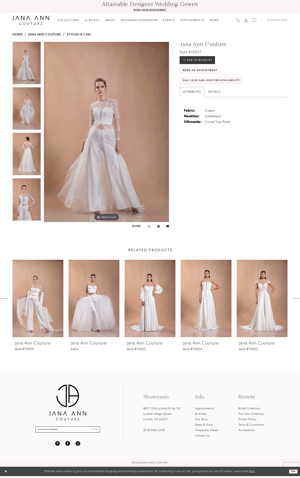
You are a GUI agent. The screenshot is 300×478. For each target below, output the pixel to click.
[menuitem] (68, 21)
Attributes (192, 99)
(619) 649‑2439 (154, 430)
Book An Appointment (205, 74)
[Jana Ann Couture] (30, 20)
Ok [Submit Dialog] (292, 473)
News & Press (203, 425)
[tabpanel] (26, 65)
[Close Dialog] (6, 473)
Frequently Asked (206, 430)
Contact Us (202, 436)
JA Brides (201, 414)
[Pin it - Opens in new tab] (158, 227)
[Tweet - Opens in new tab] (149, 227)
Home (17, 35)
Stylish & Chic (79, 35)
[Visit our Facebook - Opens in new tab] (67, 445)
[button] (246, 21)
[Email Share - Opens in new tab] (167, 227)
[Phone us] (276, 21)
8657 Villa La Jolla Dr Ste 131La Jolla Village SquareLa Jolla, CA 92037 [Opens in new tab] (162, 414)
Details (214, 99)
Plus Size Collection (251, 414)
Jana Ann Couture (44, 35)
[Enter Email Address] (67, 430)
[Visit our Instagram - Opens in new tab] (77, 445)
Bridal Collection (249, 409)
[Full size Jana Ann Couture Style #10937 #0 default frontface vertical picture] (106, 132)
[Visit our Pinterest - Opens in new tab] (57, 445)
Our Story (201, 419)
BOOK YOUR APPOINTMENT (150, 10)
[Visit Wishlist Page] (254, 21)
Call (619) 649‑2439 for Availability (220, 87)
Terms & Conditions (251, 425)
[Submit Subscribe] (92, 430)
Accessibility (246, 430)
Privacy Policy (247, 419)
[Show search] (238, 21)
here (252, 473)
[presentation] (37, 299)
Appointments (204, 409)
